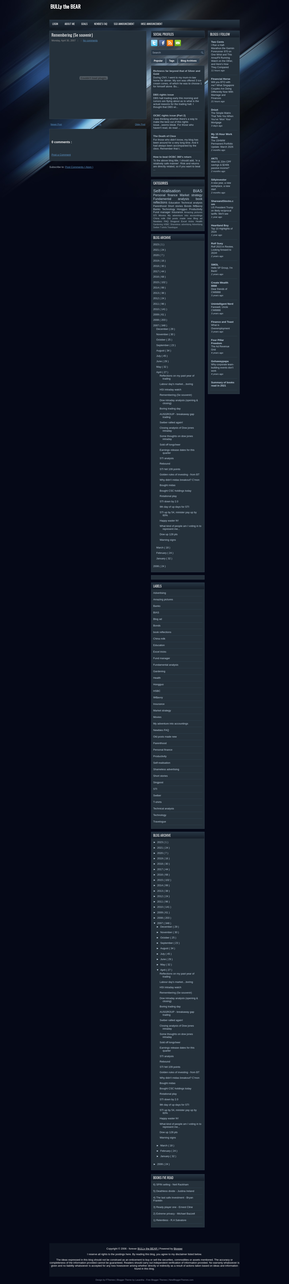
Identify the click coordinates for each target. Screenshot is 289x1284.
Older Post (140, 124)
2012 (156, 298)
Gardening (158, 224)
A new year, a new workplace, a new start (221, 186)
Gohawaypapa (220, 361)
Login (55, 24)
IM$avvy (197, 206)
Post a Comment (61, 154)
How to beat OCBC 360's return (172, 156)
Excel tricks (188, 221)
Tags (171, 60)
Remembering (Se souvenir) (72, 35)
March (160, 547)
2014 (156, 287)
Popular (158, 60)
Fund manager (162, 212)
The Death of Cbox (164, 136)
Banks (157, 209)
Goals (84, 24)
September (163, 345)
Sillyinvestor (218, 179)
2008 (156, 319)
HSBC (167, 224)
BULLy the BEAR (65, 6)
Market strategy (191, 195)
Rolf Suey (217, 243)
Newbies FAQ (161, 221)
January (161, 558)
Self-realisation (173, 190)
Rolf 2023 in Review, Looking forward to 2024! (222, 249)
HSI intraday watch (170, 389)
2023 (156, 244)
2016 (156, 276)
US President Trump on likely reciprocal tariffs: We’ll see (222, 210)
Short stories (176, 206)
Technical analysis (191, 202)
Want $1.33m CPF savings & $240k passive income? (221, 164)
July (159, 355)
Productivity (195, 209)
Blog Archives (189, 60)
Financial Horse (220, 78)
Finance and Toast (222, 321)
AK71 (214, 158)
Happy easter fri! (169, 520)
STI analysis (167, 458)
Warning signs (168, 539)
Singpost (175, 221)
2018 (156, 266)
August (160, 350)
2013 (156, 292)
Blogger (178, 1248)
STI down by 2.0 (169, 501)
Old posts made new (180, 218)
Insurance (178, 212)
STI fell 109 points (170, 469)
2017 (156, 271)
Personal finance (166, 195)
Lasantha (140, 1280)
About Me (70, 24)
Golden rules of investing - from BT (179, 474)
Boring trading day (170, 408)
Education (175, 202)
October (161, 339)
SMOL (215, 264)
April (159, 372)
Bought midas (167, 485)
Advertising (197, 224)
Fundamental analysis (174, 199)
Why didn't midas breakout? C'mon (179, 479)
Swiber (156, 227)
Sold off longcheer (170, 444)
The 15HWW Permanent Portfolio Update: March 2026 (222, 143)
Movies (163, 215)
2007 (156, 325)
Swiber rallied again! (171, 422)
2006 (156, 566)
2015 (156, 282)
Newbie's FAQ (100, 24)
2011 (156, 303)
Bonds (188, 206)
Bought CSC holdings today (175, 490)
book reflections (162, 632)
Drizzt (214, 109)
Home (98, 124)
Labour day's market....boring (176, 384)
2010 (156, 309)
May (159, 366)
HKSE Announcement (152, 24)
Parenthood (160, 206)
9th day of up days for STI (174, 506)
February (161, 552)
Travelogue (172, 227)
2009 (156, 314)
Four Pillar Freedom (217, 342)
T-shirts (163, 227)
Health (199, 221)
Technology (169, 209)
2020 (156, 255)
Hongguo (183, 209)
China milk (160, 218)
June (159, 361)
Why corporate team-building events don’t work (222, 367)
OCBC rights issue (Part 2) (169, 115)
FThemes (111, 1280)
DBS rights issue (163, 94)
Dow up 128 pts (168, 534)
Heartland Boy (220, 225)
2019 (156, 260)
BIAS (197, 190)
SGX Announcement (124, 24)
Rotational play (168, 496)
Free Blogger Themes (157, 1280)
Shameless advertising (181, 224)
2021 (156, 249)
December (162, 328)
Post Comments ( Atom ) (79, 167)
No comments (90, 40)
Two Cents (217, 41)
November (162, 334)
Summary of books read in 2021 (222, 384)
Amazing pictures (193, 212)
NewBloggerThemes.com (181, 1280)
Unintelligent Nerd (222, 303)
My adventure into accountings (185, 215)
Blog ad (197, 218)
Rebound (165, 463)
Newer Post (56, 124)
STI (156, 215)
